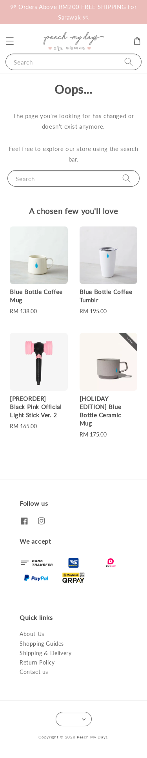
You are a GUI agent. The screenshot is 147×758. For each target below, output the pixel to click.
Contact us (34, 671)
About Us (32, 633)
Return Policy (37, 662)
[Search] (128, 61)
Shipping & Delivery (45, 653)
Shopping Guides (42, 643)
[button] (9, 41)
